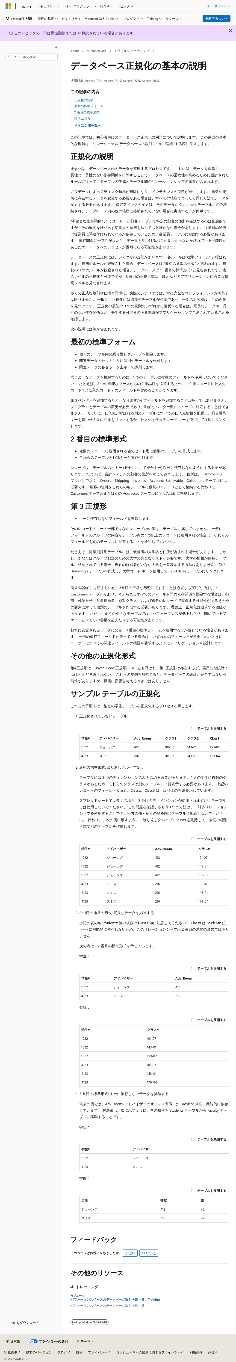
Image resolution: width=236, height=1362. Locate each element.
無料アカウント (216, 18)
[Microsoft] (9, 6)
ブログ (62, 1352)
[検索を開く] (207, 6)
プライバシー (97, 1352)
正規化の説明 (84, 100)
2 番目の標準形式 (87, 112)
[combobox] (32, 57)
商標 (211, 1352)
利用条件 (196, 1352)
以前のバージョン (39, 1352)
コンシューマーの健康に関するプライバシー (148, 1352)
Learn (75, 50)
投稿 (79, 1352)
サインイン (222, 6)
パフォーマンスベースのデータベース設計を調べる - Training (115, 1299)
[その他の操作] (225, 51)
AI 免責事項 (12, 1352)
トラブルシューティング (132, 50)
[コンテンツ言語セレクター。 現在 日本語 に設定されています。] (13, 1341)
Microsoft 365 (97, 50)
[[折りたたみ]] (56, 47)
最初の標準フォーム (88, 106)
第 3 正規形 (82, 118)
